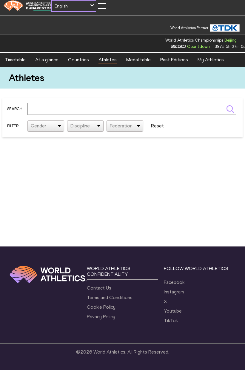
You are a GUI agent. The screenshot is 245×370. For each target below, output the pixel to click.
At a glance (46, 60)
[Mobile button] (102, 6)
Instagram (174, 292)
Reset (157, 126)
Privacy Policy (101, 316)
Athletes (107, 60)
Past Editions (174, 60)
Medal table (138, 60)
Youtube (173, 311)
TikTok (171, 320)
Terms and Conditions (109, 297)
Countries (78, 60)
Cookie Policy (101, 307)
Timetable (15, 60)
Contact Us (99, 288)
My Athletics (211, 60)
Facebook (174, 282)
